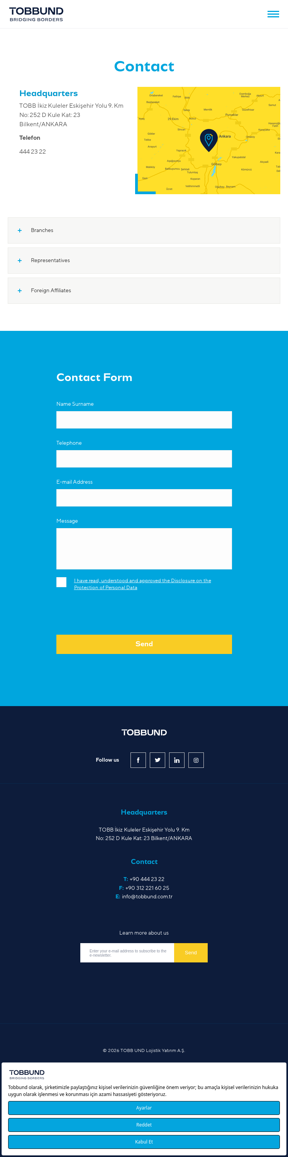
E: (144, 897)
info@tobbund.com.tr (147, 896)
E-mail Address (74, 482)
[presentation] (115, 618)
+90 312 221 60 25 (147, 888)
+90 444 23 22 (147, 879)
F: (144, 888)
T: (144, 879)
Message (67, 521)
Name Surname (75, 404)
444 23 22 (32, 151)
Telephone (69, 443)
